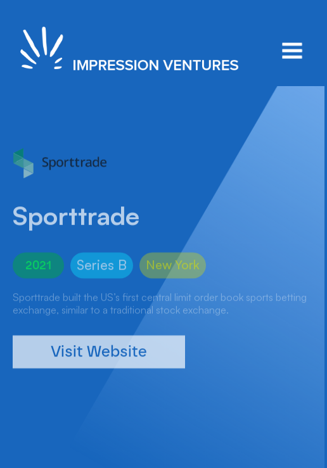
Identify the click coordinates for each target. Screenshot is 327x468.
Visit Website (99, 360)
